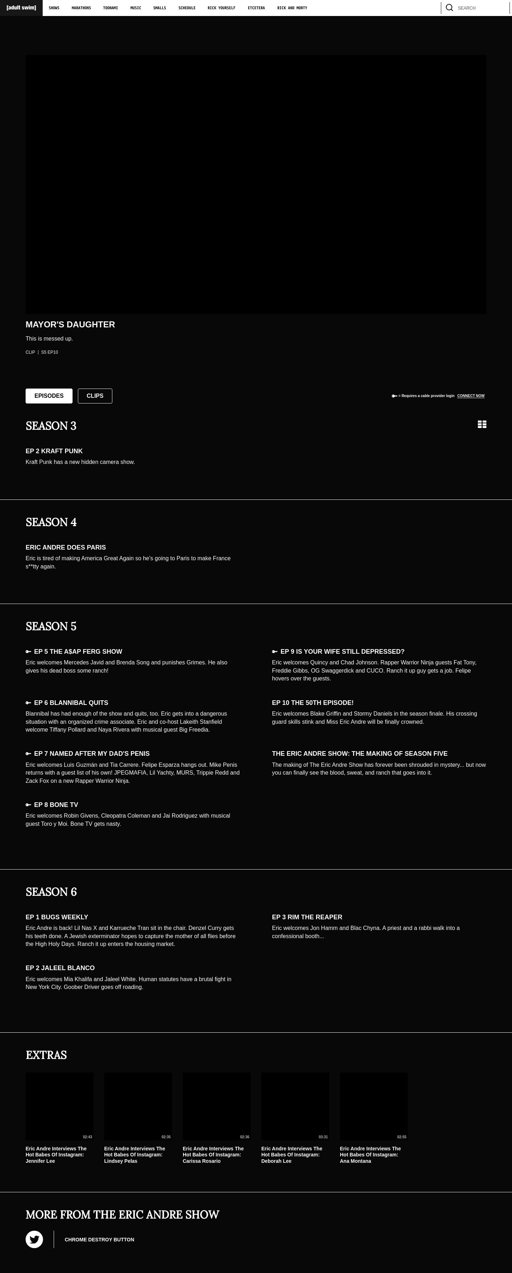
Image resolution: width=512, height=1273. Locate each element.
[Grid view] (482, 424)
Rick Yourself (221, 8)
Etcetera (256, 8)
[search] (501, 8)
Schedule (187, 8)
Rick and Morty (292, 8)
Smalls (159, 8)
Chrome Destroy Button (99, 1239)
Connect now (471, 396)
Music (135, 8)
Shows (54, 8)
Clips (95, 396)
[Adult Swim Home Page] (21, 8)
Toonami (110, 8)
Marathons (81, 8)
